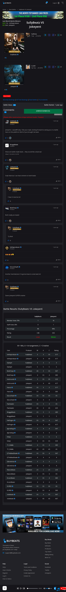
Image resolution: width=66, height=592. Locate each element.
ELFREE (9, 486)
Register (5, 573)
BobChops (13, 208)
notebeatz (13, 121)
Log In (4, 576)
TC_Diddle (10, 445)
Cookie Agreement (29, 573)
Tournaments (43, 100)
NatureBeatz (11, 470)
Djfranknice (10, 462)
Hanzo (9, 387)
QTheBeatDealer (12, 453)
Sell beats (48, 546)
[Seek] (32, 588)
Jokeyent (12, 25)
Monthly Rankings (9, 100)
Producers (48, 549)
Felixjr (9, 437)
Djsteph (9, 363)
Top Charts (48, 551)
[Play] (21, 588)
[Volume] (49, 588)
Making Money (49, 554)
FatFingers (10, 420)
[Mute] (44, 588)
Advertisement (58, 114)
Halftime (34, 34)
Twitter (47, 570)
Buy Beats (48, 543)
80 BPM (40, 68)
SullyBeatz (14, 54)
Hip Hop (33, 68)
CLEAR (33, 66)
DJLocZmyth (14, 267)
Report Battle (7, 96)
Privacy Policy (28, 570)
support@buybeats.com (12, 553)
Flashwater (10, 404)
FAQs (4, 567)
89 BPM (38, 36)
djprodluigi (10, 429)
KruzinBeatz (11, 478)
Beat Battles (12, 9)
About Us (47, 557)
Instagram (48, 573)
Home (4, 9)
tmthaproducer (14, 23)
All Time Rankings (22, 100)
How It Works (7, 570)
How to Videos (7, 579)
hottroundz (10, 379)
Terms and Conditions (30, 567)
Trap (32, 36)
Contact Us (27, 576)
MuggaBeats (14, 144)
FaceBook (48, 567)
